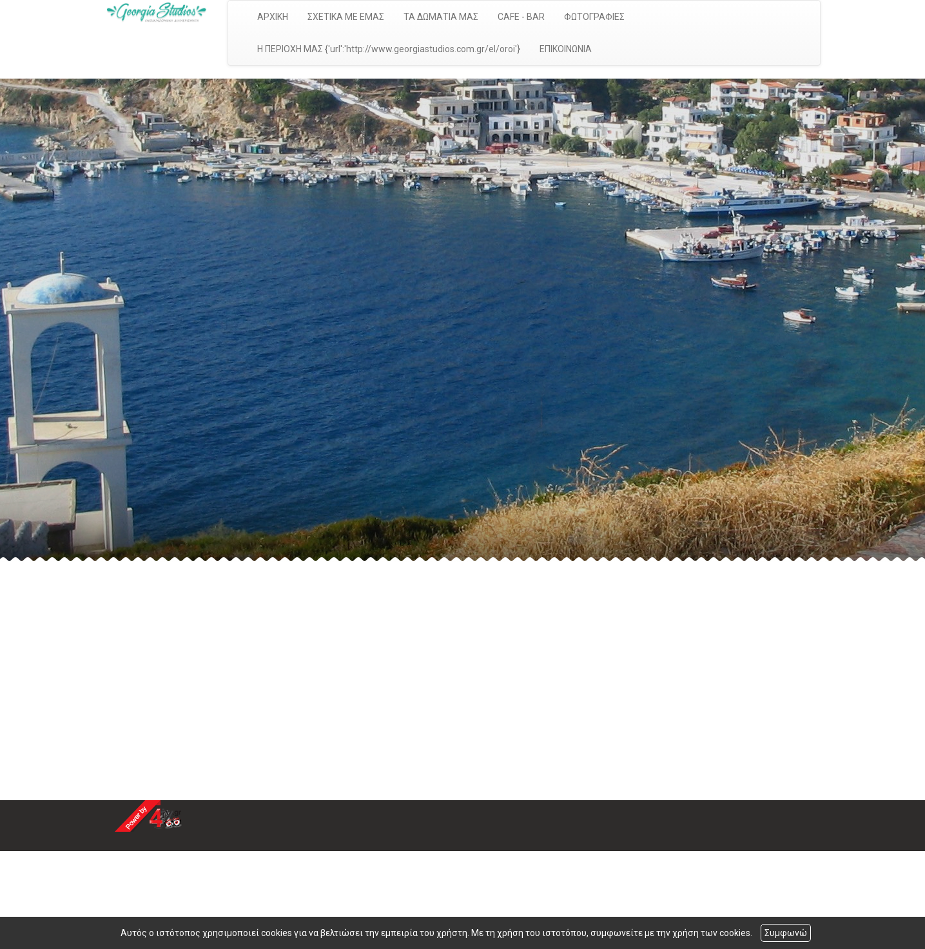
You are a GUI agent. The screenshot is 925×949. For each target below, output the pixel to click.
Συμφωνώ (785, 933)
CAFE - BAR (521, 17)
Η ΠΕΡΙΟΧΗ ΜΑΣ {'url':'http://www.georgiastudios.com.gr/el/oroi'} (388, 49)
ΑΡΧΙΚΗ (272, 17)
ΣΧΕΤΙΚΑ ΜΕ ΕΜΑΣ (345, 17)
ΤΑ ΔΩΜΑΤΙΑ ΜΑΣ (441, 17)
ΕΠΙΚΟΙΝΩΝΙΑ (566, 49)
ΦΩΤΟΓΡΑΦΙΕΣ (594, 17)
